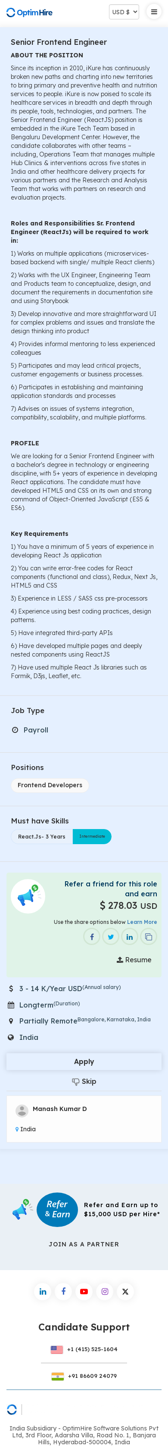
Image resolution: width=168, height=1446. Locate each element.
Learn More (142, 922)
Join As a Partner (84, 1244)
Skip (84, 1081)
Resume (134, 959)
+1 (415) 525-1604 (84, 1349)
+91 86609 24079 (84, 1375)
